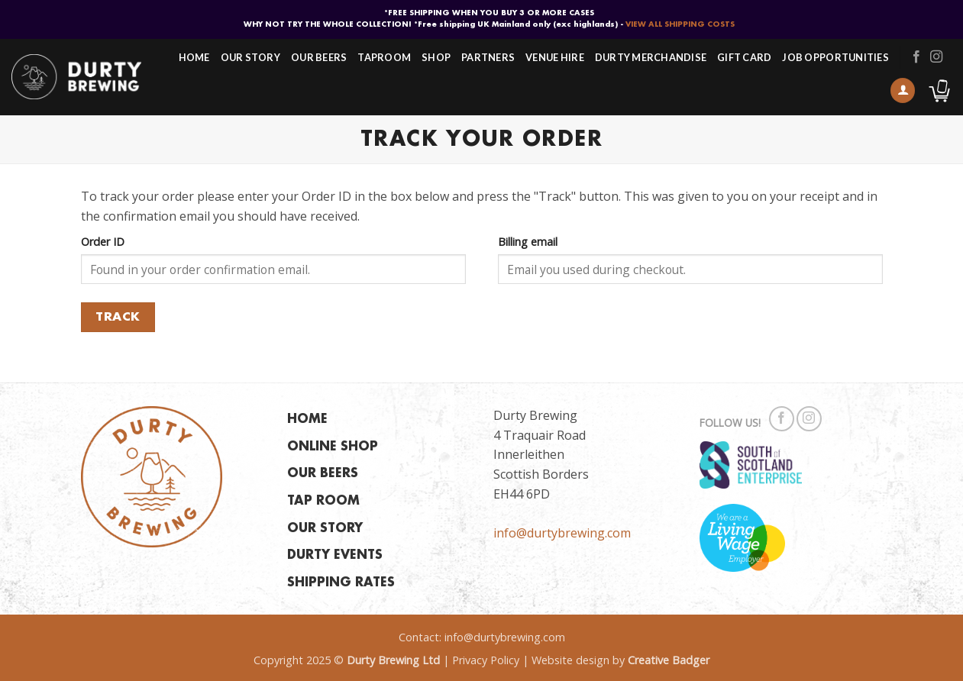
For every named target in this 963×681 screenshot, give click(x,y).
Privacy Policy (485, 660)
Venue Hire (554, 57)
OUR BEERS (322, 473)
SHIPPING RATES (341, 582)
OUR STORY (325, 528)
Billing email (527, 241)
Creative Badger (668, 660)
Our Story (250, 57)
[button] (902, 90)
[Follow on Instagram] (936, 57)
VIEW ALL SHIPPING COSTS (680, 24)
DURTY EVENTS (335, 555)
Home (194, 57)
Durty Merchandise (650, 57)
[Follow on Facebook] (916, 57)
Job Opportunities (835, 57)
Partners (488, 57)
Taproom (384, 57)
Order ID (102, 241)
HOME (307, 419)
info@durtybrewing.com (562, 532)
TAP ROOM (323, 501)
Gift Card (744, 57)
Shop (436, 57)
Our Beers (319, 57)
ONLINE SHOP (332, 447)
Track (117, 317)
